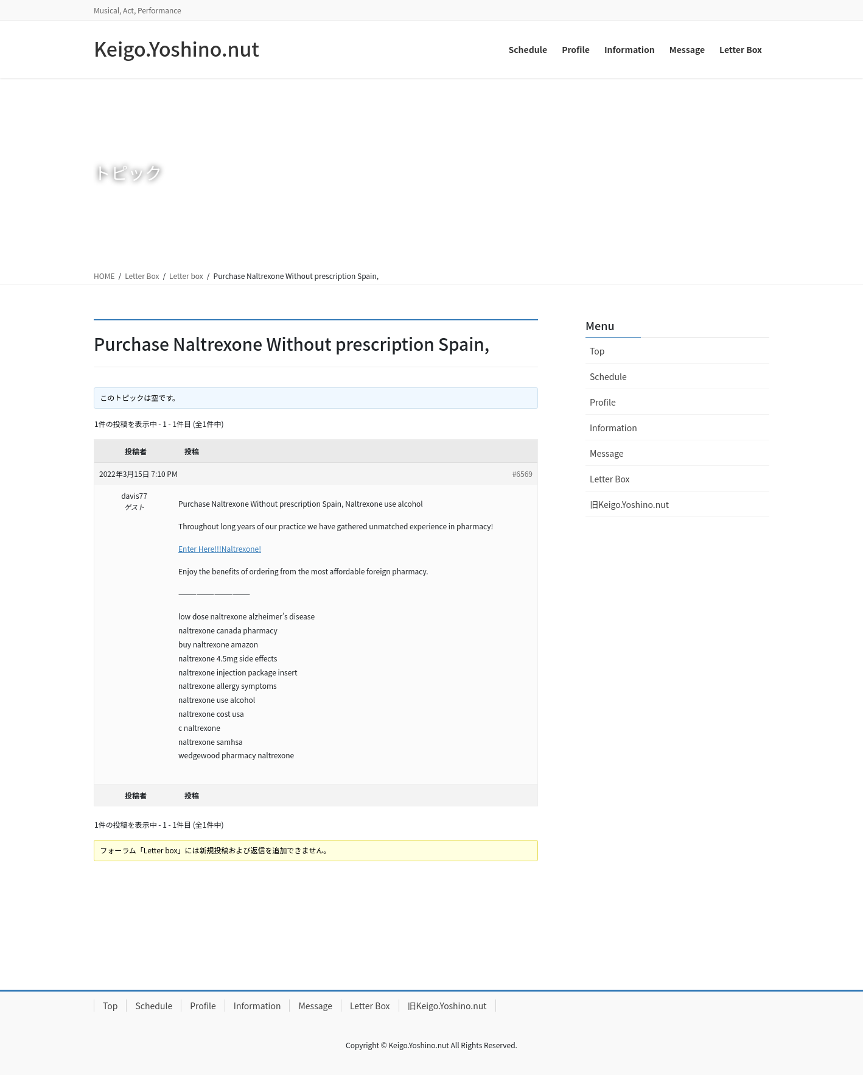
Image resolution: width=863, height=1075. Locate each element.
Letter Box (142, 275)
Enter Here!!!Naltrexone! (219, 548)
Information (613, 427)
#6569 (522, 473)
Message (607, 453)
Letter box (186, 275)
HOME (104, 275)
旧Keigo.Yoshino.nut (629, 504)
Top (597, 351)
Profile (603, 402)
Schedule (608, 376)
